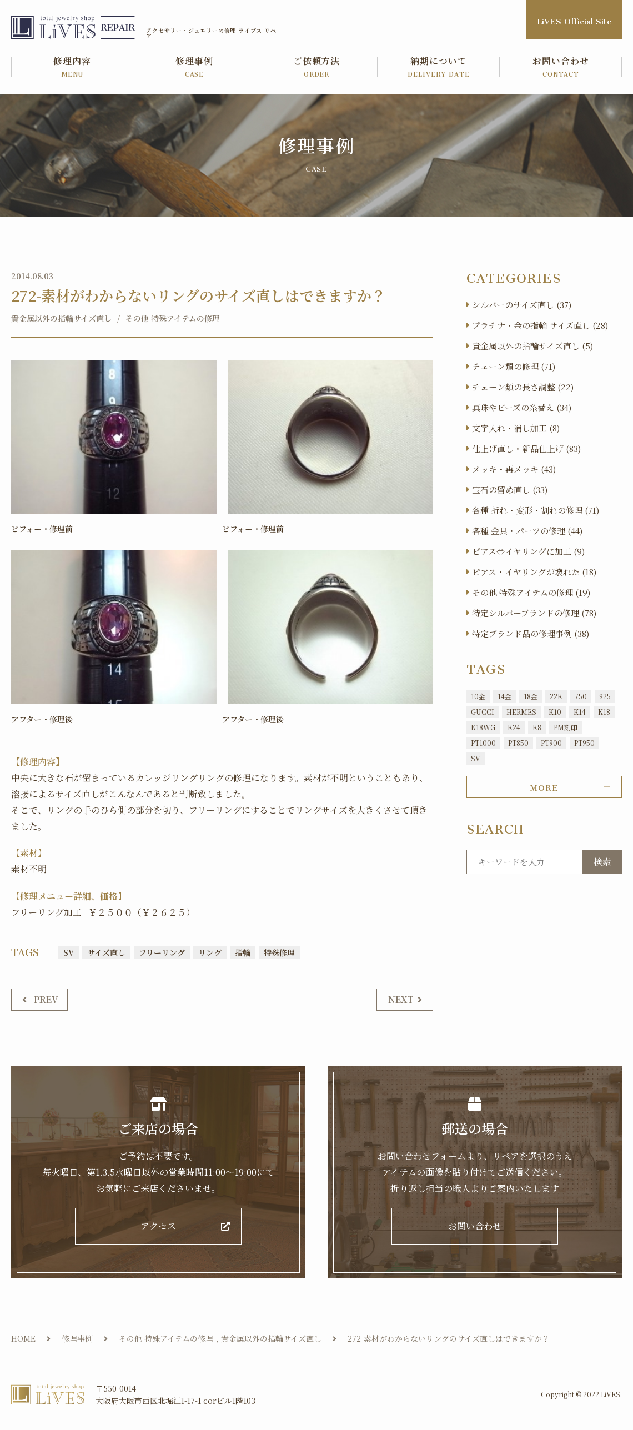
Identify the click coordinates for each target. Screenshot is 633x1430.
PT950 (584, 742)
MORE (544, 786)
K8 (536, 727)
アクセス (158, 1226)
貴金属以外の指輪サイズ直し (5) (532, 346)
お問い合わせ (561, 67)
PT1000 (483, 742)
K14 (580, 711)
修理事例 (194, 67)
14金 (504, 696)
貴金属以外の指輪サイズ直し (61, 318)
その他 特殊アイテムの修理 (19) (531, 592)
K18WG (483, 727)
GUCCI (482, 711)
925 (605, 696)
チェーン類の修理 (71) (513, 366)
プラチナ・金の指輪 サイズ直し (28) (540, 325)
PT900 (551, 742)
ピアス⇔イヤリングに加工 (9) (528, 551)
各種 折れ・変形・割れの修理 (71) (535, 510)
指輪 (242, 951)
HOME (23, 1338)
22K (556, 696)
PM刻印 (565, 727)
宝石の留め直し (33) (509, 489)
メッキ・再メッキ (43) (514, 469)
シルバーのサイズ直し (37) (521, 304)
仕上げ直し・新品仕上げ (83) (526, 448)
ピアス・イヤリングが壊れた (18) (534, 572)
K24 (514, 727)
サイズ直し (106, 951)
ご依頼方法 (316, 67)
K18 (604, 711)
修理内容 (72, 67)
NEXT (401, 999)
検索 (602, 861)
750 (581, 696)
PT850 (518, 742)
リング (210, 951)
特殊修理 (279, 951)
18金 (530, 696)
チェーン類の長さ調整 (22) (523, 387)
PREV (46, 999)
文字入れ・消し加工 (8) (516, 428)
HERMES (521, 711)
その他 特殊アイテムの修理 (172, 318)
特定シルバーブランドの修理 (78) (534, 613)
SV (68, 951)
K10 (555, 711)
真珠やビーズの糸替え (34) (521, 407)
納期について (439, 67)
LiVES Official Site (574, 19)
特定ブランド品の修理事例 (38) (530, 633)
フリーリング (162, 951)
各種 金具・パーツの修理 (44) (527, 530)
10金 (478, 696)
